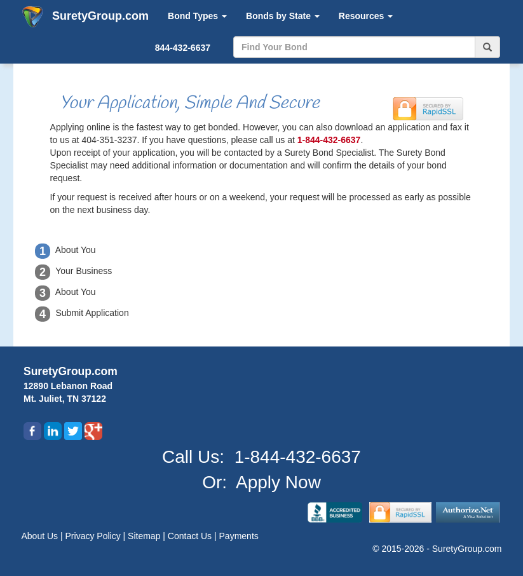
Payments (239, 536)
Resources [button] (366, 16)
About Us (41, 536)
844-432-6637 (182, 48)
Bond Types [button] (197, 16)
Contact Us (191, 536)
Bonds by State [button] (283, 16)
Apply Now (278, 482)
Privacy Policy (94, 536)
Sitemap (145, 536)
